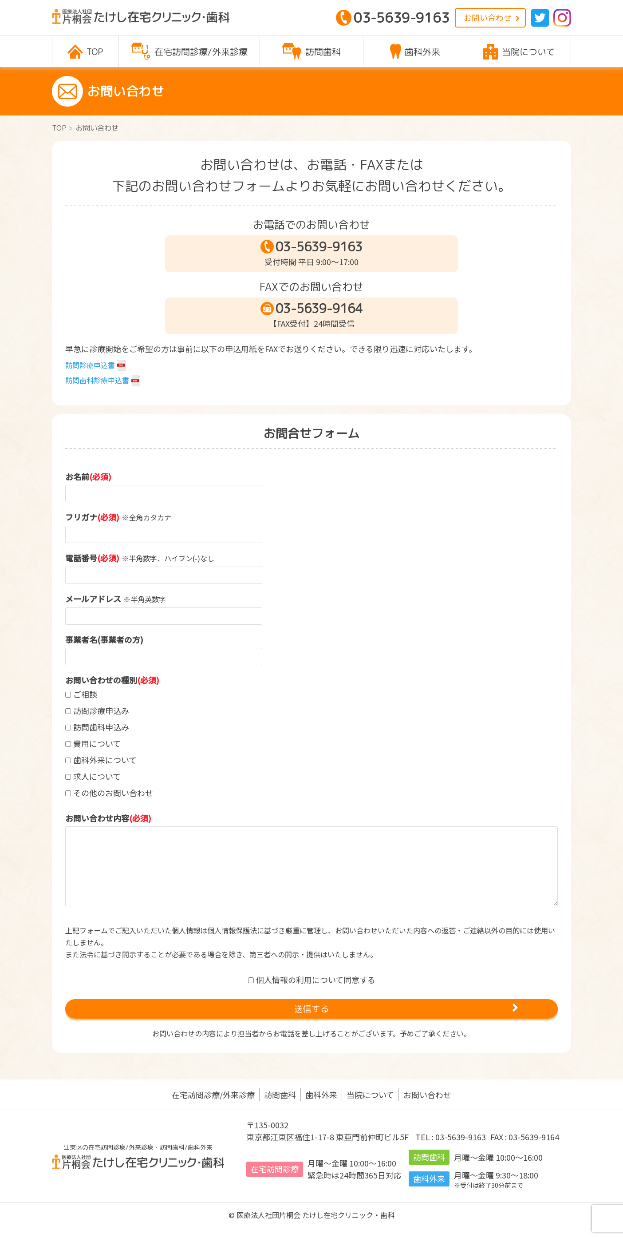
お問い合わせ (488, 17)
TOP (59, 128)
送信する (312, 1013)
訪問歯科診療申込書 (97, 380)
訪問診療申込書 (90, 365)
